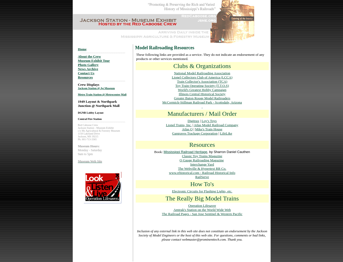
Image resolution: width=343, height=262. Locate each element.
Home (82, 49)
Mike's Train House (208, 129)
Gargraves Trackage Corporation (194, 133)
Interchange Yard (202, 164)
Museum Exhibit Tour (94, 61)
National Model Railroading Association (202, 73)
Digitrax (193, 121)
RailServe (202, 177)
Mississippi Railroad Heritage (185, 152)
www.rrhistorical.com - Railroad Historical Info (202, 173)
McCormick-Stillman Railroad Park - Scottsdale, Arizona (202, 102)
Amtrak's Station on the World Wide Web (202, 210)
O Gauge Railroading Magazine (201, 160)
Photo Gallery (88, 65)
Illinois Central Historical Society (202, 94)
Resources (85, 77)
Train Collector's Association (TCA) (202, 81)
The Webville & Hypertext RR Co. (202, 168)
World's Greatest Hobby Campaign (202, 90)
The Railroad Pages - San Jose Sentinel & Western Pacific (202, 214)
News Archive (88, 69)
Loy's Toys (209, 121)
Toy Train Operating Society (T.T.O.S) (202, 86)
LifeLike (226, 133)
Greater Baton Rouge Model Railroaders (202, 98)
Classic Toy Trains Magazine (202, 156)
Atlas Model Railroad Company (216, 125)
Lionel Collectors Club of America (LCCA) (202, 77)
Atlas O (187, 129)
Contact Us (86, 73)
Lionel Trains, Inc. (178, 125)
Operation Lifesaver (202, 206)
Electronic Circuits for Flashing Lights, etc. (202, 191)
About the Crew (89, 56)
